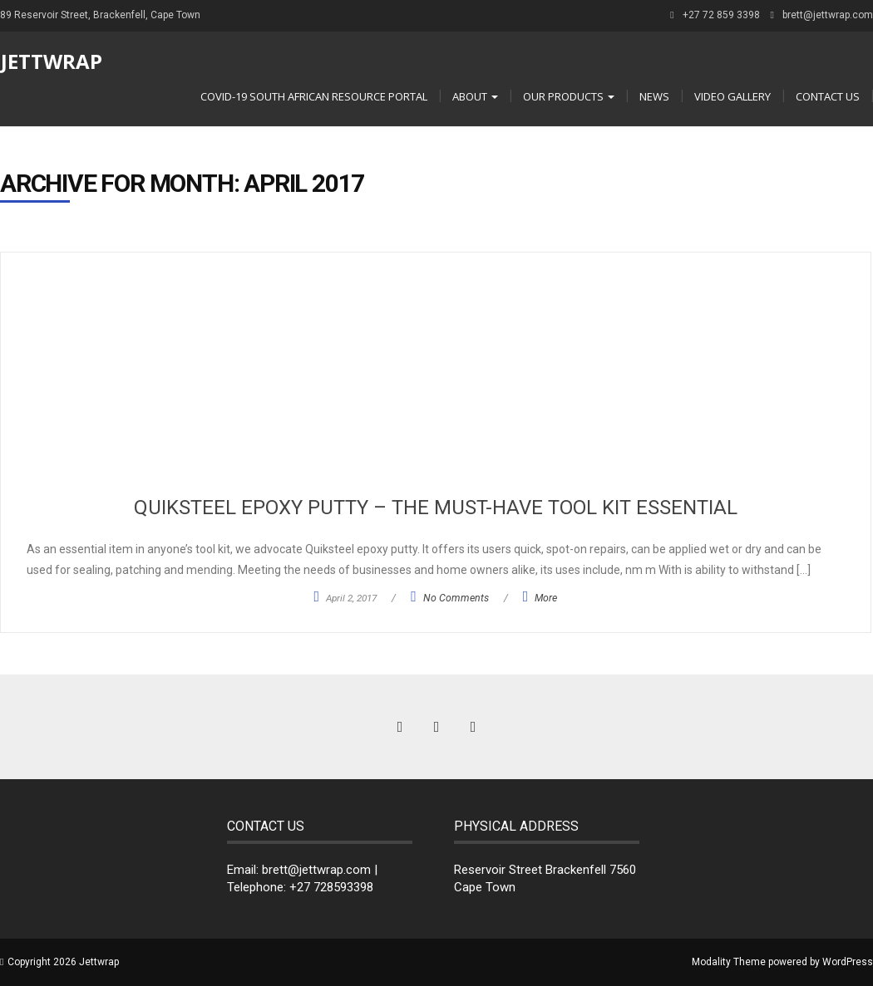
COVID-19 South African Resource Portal (313, 96)
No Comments (456, 598)
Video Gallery (732, 96)
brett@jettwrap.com (827, 15)
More (546, 598)
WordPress (847, 962)
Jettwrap (51, 61)
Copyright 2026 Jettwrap (63, 962)
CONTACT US (828, 96)
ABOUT (475, 96)
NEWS (654, 96)
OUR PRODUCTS (568, 96)
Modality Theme (729, 962)
